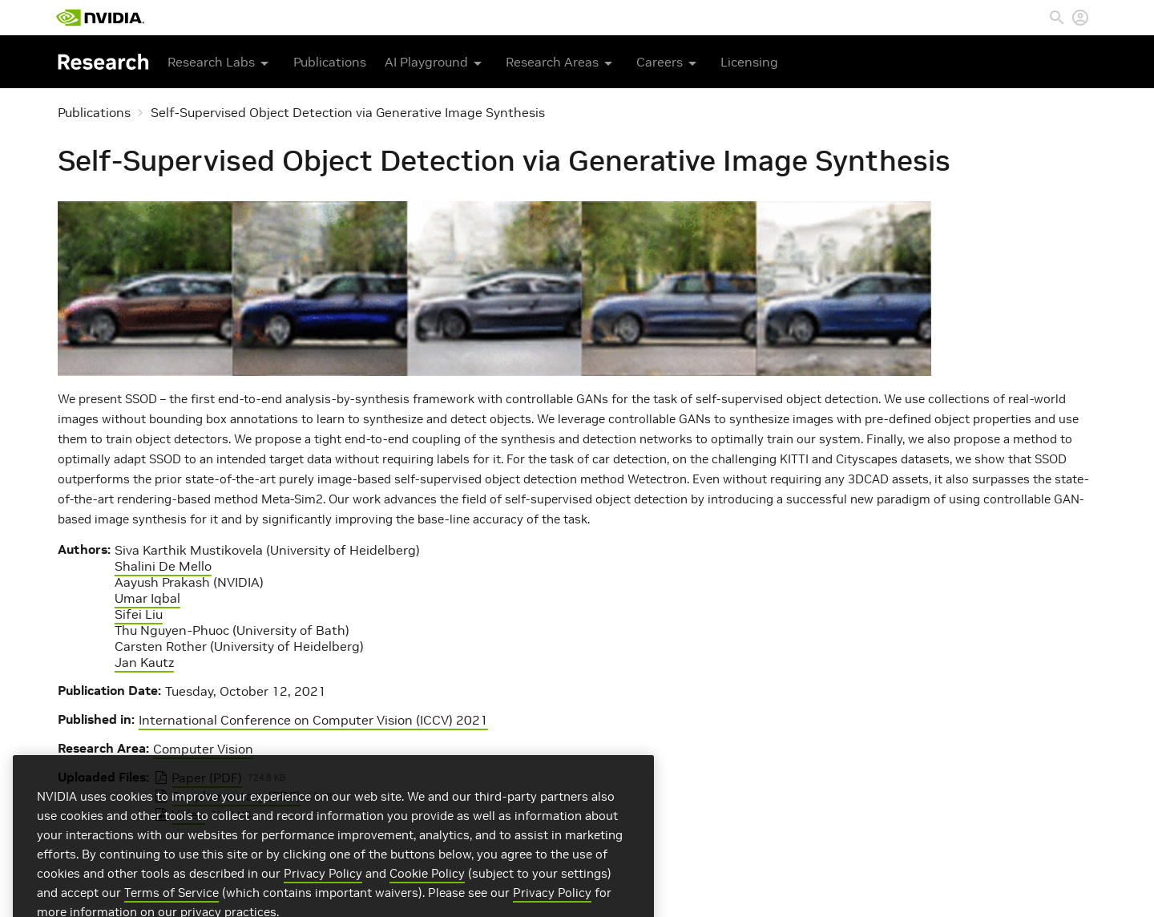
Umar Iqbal (147, 598)
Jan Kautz (144, 662)
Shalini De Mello (163, 566)
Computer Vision (203, 749)
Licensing (749, 62)
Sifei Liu (139, 614)
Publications (329, 62)
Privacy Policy (323, 895)
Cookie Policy (427, 895)
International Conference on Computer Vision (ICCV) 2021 (313, 720)
